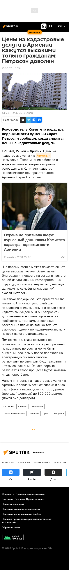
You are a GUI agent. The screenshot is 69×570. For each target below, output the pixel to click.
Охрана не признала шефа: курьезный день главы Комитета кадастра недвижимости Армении (34, 242)
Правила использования (30, 494)
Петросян (34, 413)
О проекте (8, 494)
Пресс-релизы (35, 499)
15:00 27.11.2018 (11, 68)
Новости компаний (13, 504)
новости (8, 462)
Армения (22, 406)
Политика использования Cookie (21, 514)
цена (45, 413)
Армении (43, 155)
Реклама (20, 499)
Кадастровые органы (14, 413)
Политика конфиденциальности (21, 509)
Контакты (7, 499)
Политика (61, 462)
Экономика (37, 406)
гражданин (58, 413)
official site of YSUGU (22, 113)
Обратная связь (11, 527)
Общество (8, 406)
